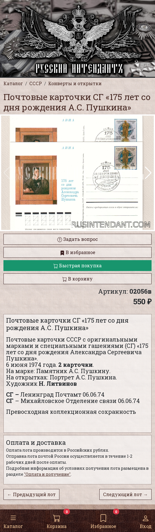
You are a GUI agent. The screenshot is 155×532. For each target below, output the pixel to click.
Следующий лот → (125, 494)
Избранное (103, 520)
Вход (146, 520)
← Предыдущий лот (31, 494)
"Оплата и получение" (47, 474)
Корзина (56, 520)
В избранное (77, 252)
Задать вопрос (77, 239)
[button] (148, 173)
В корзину (77, 279)
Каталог (13, 520)
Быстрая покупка (77, 265)
